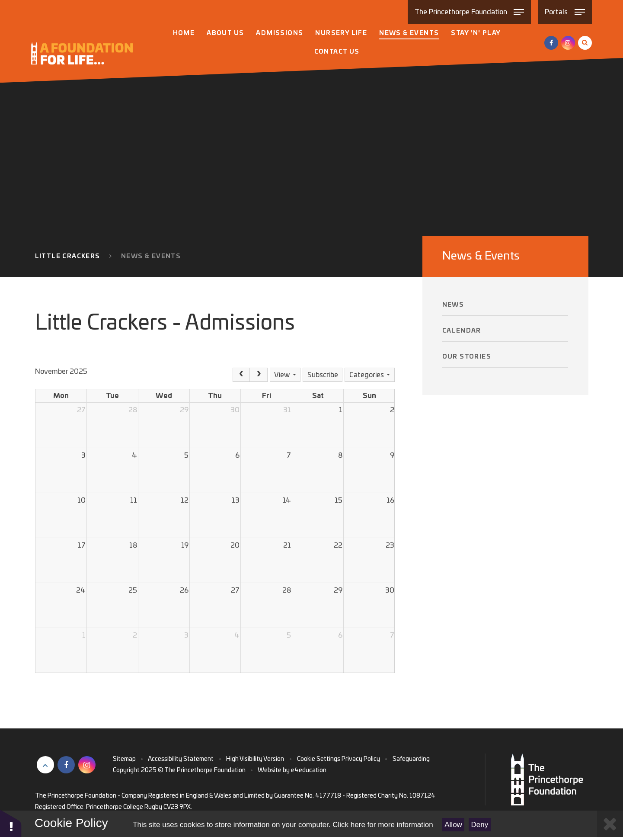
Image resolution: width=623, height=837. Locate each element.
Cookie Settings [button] (318, 759)
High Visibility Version (255, 759)
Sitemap (124, 759)
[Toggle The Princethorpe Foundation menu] (469, 12)
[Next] (258, 375)
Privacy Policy (361, 759)
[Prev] (241, 375)
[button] (11, 823)
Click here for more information (382, 825)
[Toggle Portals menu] (565, 12)
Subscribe (322, 375)
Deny (480, 825)
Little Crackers (67, 256)
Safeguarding (411, 759)
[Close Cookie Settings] (610, 824)
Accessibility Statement (181, 759)
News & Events (151, 256)
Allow (453, 825)
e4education (308, 770)
